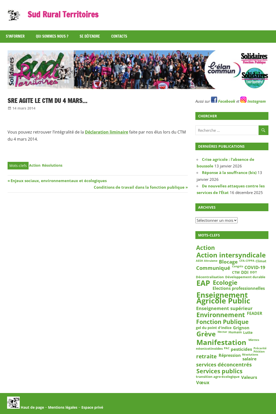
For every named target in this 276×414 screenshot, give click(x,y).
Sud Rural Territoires (63, 14)
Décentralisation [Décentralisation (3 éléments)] (210, 277)
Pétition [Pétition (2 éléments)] (259, 351)
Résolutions (52, 165)
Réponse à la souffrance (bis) (229, 172)
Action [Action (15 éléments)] (205, 248)
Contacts (119, 36)
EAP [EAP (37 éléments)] (203, 283)
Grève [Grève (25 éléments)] (206, 334)
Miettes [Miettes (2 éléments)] (253, 339)
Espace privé (92, 407)
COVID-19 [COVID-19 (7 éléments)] (254, 267)
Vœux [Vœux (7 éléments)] (202, 382)
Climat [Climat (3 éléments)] (261, 261)
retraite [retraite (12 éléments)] (206, 356)
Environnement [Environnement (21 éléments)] (220, 314)
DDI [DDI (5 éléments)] (244, 272)
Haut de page (25, 407)
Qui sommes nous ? (52, 36)
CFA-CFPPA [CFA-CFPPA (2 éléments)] (247, 260)
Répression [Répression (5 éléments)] (230, 355)
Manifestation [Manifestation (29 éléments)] (221, 342)
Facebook (223, 101)
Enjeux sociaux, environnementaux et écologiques (58, 180)
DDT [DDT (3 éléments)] (253, 272)
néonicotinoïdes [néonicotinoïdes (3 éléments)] (209, 348)
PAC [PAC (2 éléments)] (226, 348)
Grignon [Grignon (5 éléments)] (241, 328)
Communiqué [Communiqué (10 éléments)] (213, 268)
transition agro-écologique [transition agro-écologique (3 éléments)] (218, 376)
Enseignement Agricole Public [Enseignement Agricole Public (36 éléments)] (223, 298)
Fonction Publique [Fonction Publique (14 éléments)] (222, 322)
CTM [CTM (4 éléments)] (236, 272)
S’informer (15, 36)
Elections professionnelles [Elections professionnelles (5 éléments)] (239, 288)
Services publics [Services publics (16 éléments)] (219, 371)
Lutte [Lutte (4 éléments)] (247, 332)
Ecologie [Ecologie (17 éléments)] (225, 282)
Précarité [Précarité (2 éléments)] (260, 348)
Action (34, 165)
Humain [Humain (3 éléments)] (235, 332)
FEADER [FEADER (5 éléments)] (254, 313)
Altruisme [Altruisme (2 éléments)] (211, 260)
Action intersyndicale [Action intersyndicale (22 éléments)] (231, 255)
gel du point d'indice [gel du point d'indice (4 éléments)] (214, 328)
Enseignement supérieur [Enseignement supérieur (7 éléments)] (224, 308)
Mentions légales (62, 407)
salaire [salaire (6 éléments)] (249, 359)
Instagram (253, 101)
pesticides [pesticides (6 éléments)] (241, 349)
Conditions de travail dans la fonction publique (139, 187)
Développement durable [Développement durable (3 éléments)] (245, 277)
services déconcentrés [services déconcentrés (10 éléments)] (224, 364)
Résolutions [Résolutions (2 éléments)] (250, 354)
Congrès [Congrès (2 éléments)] (237, 266)
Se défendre (90, 36)
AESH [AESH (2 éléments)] (199, 260)
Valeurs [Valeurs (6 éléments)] (249, 377)
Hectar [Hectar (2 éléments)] (222, 331)
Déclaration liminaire (106, 132)
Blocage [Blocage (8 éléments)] (228, 261)
